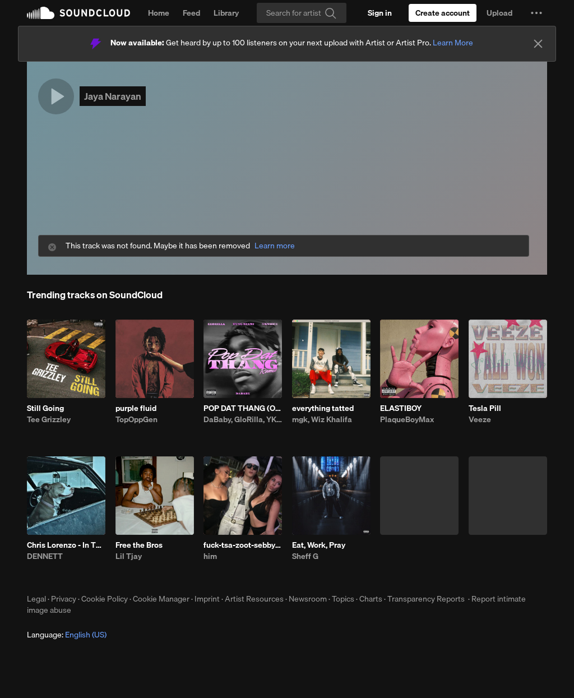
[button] (536, 13)
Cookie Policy (104, 599)
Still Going (45, 408)
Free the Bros (139, 545)
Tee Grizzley (49, 419)
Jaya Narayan (112, 96)
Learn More (453, 42)
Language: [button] (67, 634)
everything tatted (323, 408)
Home (158, 13)
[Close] (538, 44)
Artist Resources (254, 599)
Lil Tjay (128, 556)
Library (226, 13)
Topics (343, 599)
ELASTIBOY (401, 408)
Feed (191, 13)
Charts (370, 599)
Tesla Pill (485, 408)
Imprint (207, 599)
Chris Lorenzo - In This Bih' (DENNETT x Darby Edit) (66, 545)
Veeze (480, 419)
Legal (36, 599)
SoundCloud (78, 13)
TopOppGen (136, 419)
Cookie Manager (161, 599)
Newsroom (308, 599)
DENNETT (45, 556)
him (210, 556)
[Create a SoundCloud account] (442, 13)
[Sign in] (380, 13)
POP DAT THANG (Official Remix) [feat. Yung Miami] (242, 408)
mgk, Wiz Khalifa (322, 419)
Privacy (63, 599)
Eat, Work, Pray (318, 545)
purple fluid (135, 408)
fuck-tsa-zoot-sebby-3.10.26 (242, 545)
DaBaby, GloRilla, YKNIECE (242, 419)
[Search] (301, 13)
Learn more (274, 246)
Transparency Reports (426, 599)
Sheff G (305, 556)
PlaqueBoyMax (407, 419)
